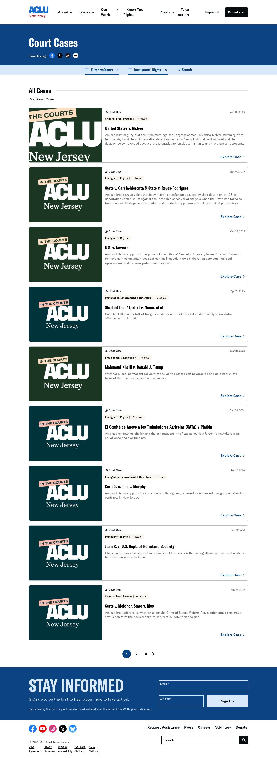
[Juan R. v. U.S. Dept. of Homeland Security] (138, 553)
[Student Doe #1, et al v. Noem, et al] (138, 314)
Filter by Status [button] (102, 69)
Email (164, 683)
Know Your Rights (134, 12)
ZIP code (166, 698)
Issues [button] (84, 12)
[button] (67, 56)
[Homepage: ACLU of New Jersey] (42, 12)
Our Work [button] (105, 12)
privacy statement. (141, 709)
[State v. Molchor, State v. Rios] (138, 612)
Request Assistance (163, 727)
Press (188, 727)
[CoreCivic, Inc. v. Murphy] (138, 493)
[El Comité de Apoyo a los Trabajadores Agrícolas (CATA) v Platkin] (138, 433)
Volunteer (223, 727)
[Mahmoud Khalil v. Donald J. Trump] (138, 374)
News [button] (165, 12)
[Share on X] (60, 57)
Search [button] (184, 69)
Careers (204, 727)
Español (212, 12)
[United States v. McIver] (138, 135)
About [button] (63, 12)
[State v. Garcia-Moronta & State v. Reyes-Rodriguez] (138, 194)
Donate (241, 727)
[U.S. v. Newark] (138, 254)
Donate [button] (234, 12)
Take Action (183, 12)
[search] (244, 740)
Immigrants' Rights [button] (148, 69)
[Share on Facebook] (52, 57)
